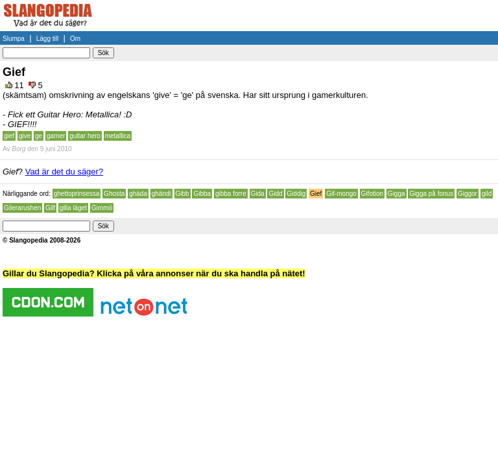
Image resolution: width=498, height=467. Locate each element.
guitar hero (85, 135)
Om (75, 38)
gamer (56, 135)
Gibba (202, 193)
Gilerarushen (22, 207)
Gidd (275, 193)
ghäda (138, 193)
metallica (117, 135)
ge (38, 135)
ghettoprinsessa (77, 193)
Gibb (182, 193)
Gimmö (101, 207)
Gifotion (372, 193)
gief (9, 135)
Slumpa (14, 38)
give (24, 135)
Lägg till (47, 38)
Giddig (296, 193)
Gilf (50, 207)
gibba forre (230, 193)
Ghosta (114, 193)
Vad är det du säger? (64, 171)
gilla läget (73, 207)
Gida (258, 193)
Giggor (467, 193)
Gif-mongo (341, 193)
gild (487, 193)
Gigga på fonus (431, 193)
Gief (316, 193)
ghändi (161, 193)
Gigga (396, 193)
